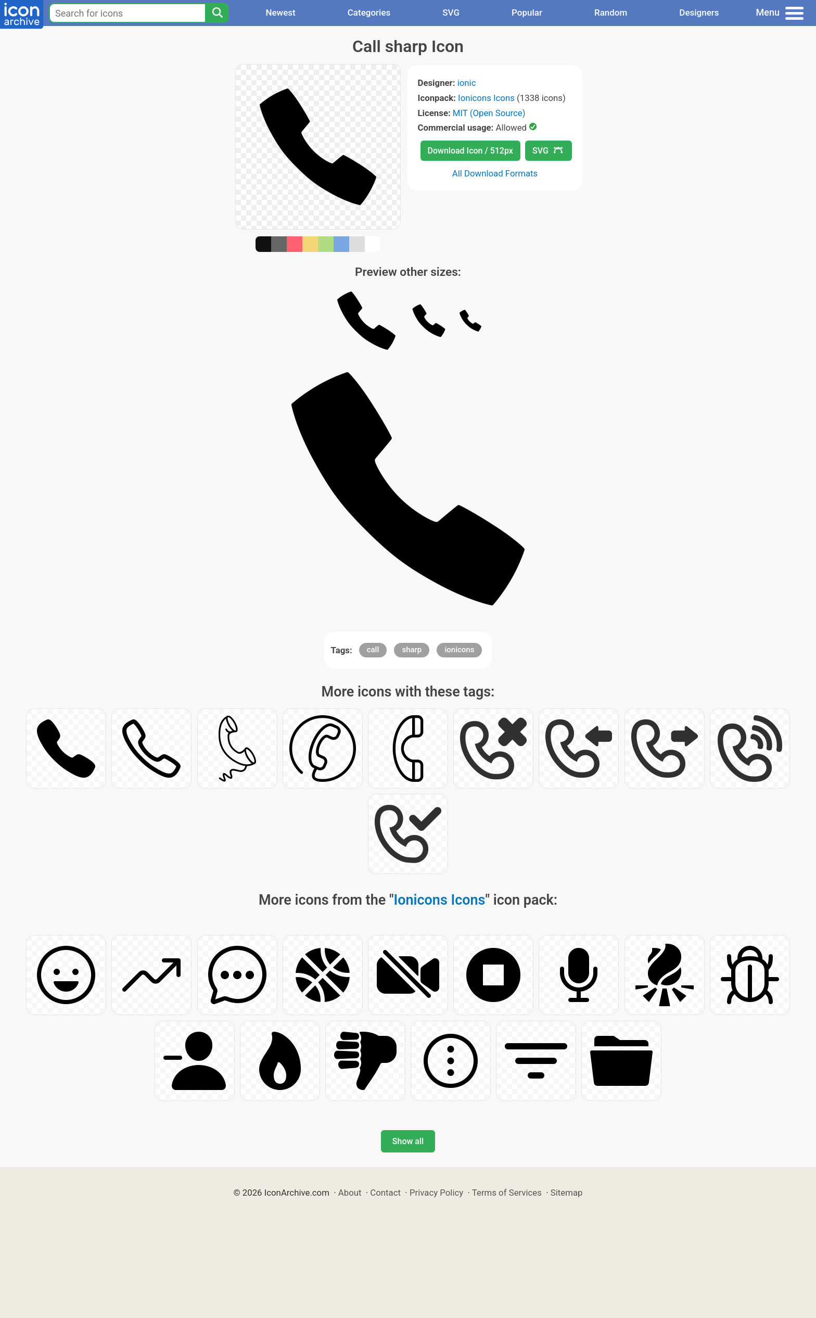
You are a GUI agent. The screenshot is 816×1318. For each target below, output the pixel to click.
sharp (412, 649)
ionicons (459, 649)
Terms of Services (507, 1192)
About (350, 1192)
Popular (527, 12)
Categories (369, 12)
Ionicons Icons (486, 98)
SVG (451, 12)
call (373, 649)
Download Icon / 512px (470, 151)
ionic (466, 83)
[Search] (217, 13)
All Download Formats (495, 173)
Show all (408, 1141)
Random (610, 12)
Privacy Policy (436, 1192)
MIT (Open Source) (489, 113)
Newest (280, 12)
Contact (385, 1192)
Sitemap (567, 1192)
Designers (699, 12)
